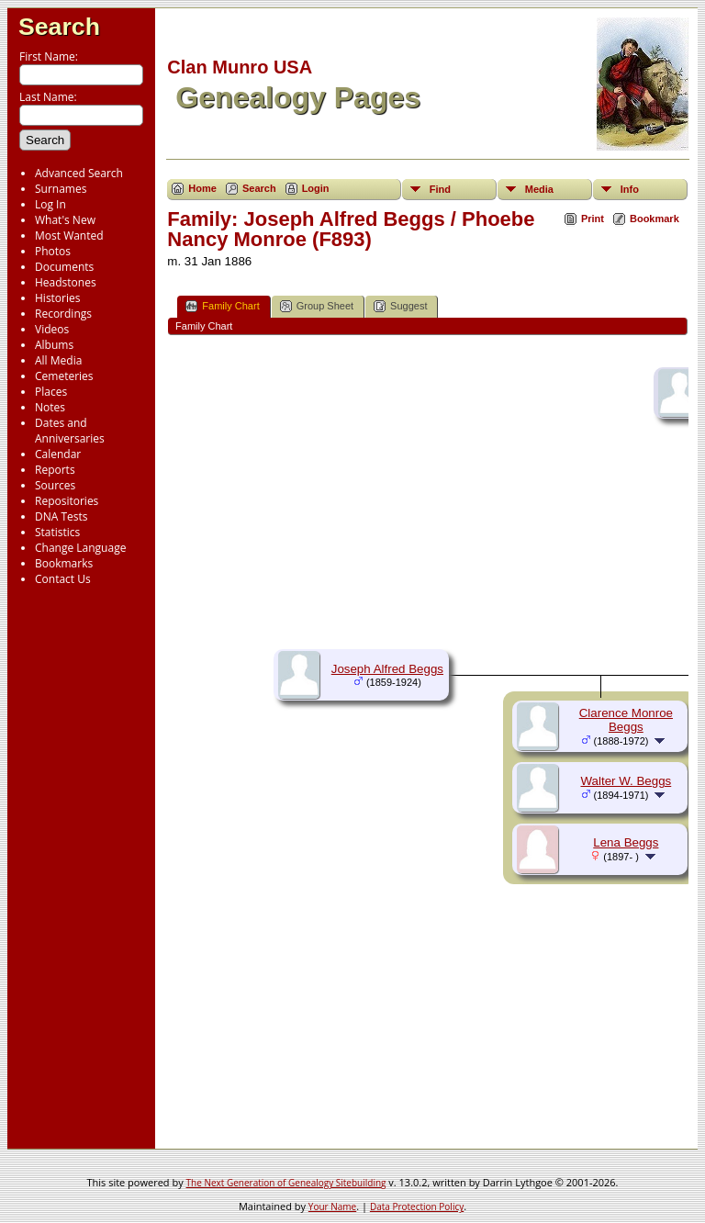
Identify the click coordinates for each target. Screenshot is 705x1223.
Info (630, 189)
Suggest (400, 306)
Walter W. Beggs (625, 781)
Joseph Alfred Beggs (387, 669)
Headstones (65, 282)
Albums (54, 345)
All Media (58, 360)
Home (202, 188)
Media (539, 189)
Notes (50, 407)
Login (316, 188)
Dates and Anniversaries (70, 430)
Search (59, 26)
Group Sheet (316, 306)
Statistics (57, 532)
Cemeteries (64, 376)
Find (440, 189)
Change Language (80, 547)
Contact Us (63, 579)
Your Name (332, 1206)
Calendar (58, 454)
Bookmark (654, 218)
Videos (52, 329)
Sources (55, 485)
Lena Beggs (625, 842)
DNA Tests (61, 516)
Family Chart (222, 306)
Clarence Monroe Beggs (626, 720)
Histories (57, 298)
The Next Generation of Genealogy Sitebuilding (286, 1182)
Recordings (63, 313)
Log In (50, 204)
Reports (55, 469)
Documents (64, 267)
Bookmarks (64, 563)
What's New (65, 220)
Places (51, 391)
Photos (53, 251)
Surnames (60, 188)
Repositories (66, 501)
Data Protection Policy (417, 1206)
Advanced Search (79, 173)
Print (592, 218)
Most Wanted (69, 235)
